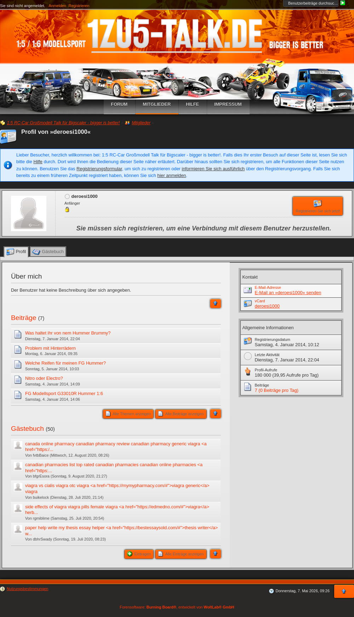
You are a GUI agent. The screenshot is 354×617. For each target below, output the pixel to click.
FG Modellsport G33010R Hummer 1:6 (64, 393)
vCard (260, 301)
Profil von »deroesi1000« (56, 131)
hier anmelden (171, 175)
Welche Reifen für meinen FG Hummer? (65, 363)
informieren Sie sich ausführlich (213, 168)
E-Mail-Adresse (268, 287)
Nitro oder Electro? (44, 378)
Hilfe (37, 161)
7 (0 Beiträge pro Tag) (277, 390)
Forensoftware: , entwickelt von (177, 607)
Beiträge (23, 317)
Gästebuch (27, 428)
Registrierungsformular (99, 168)
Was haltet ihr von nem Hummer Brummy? (67, 333)
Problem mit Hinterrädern (50, 348)
